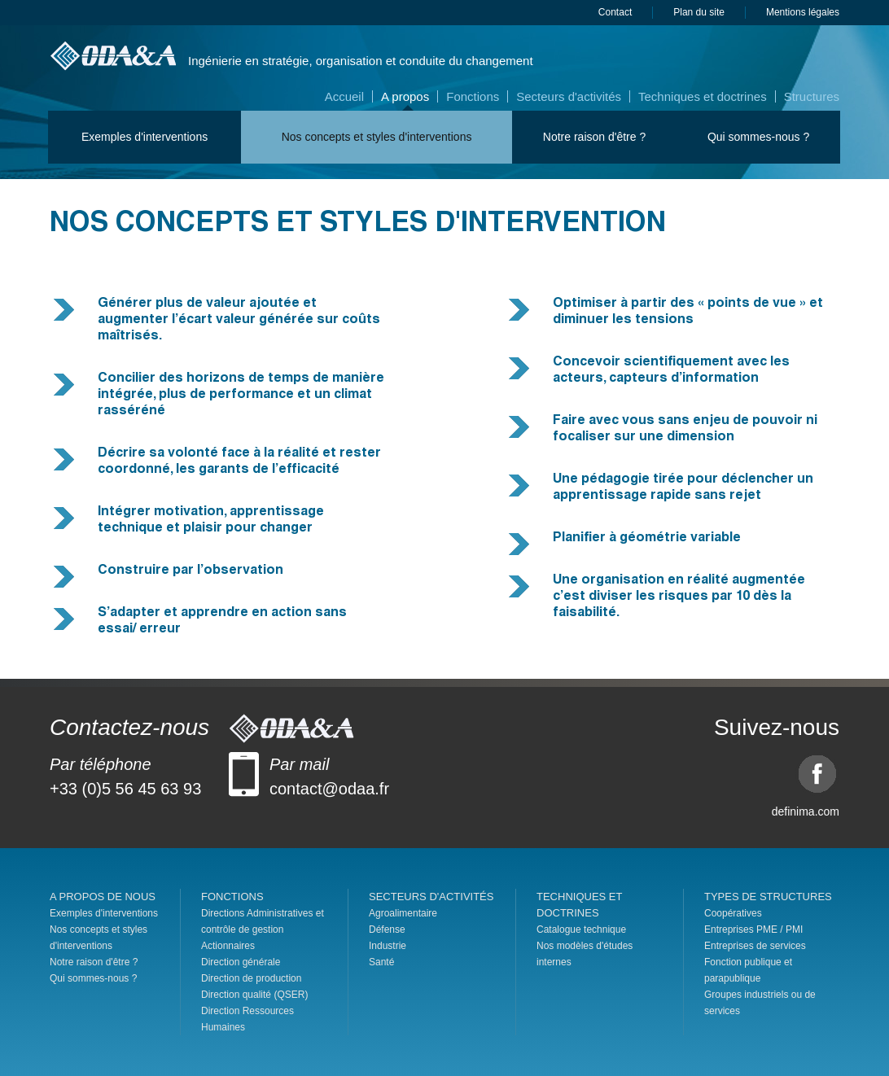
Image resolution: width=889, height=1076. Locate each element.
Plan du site (699, 12)
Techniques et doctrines (702, 96)
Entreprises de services (755, 945)
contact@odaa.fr (329, 789)
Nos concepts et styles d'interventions (377, 136)
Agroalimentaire (403, 913)
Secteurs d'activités (568, 96)
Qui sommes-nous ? (758, 136)
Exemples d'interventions (144, 136)
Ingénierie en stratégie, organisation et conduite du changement (360, 61)
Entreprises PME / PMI (753, 929)
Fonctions (472, 96)
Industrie (387, 945)
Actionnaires (228, 945)
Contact (615, 12)
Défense (387, 929)
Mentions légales (802, 12)
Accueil (344, 96)
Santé (381, 962)
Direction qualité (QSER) (254, 994)
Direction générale (240, 962)
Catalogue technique (581, 929)
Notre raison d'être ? (594, 136)
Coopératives (733, 913)
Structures (811, 96)
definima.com (805, 811)
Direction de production (251, 978)
